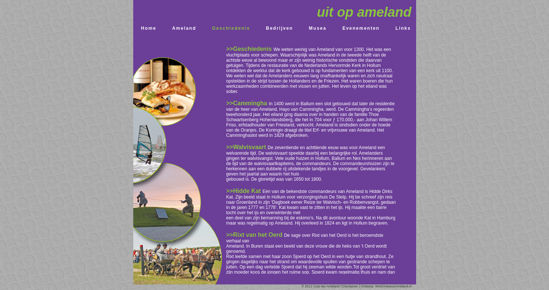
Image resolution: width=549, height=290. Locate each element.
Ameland (184, 28)
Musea (317, 28)
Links (403, 28)
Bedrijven (279, 28)
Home (148, 28)
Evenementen (361, 28)
